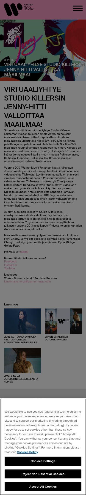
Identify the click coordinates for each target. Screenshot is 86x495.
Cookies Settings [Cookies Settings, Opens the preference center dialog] (43, 461)
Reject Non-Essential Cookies (43, 474)
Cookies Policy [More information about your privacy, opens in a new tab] (27, 452)
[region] (43, 446)
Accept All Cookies (43, 486)
